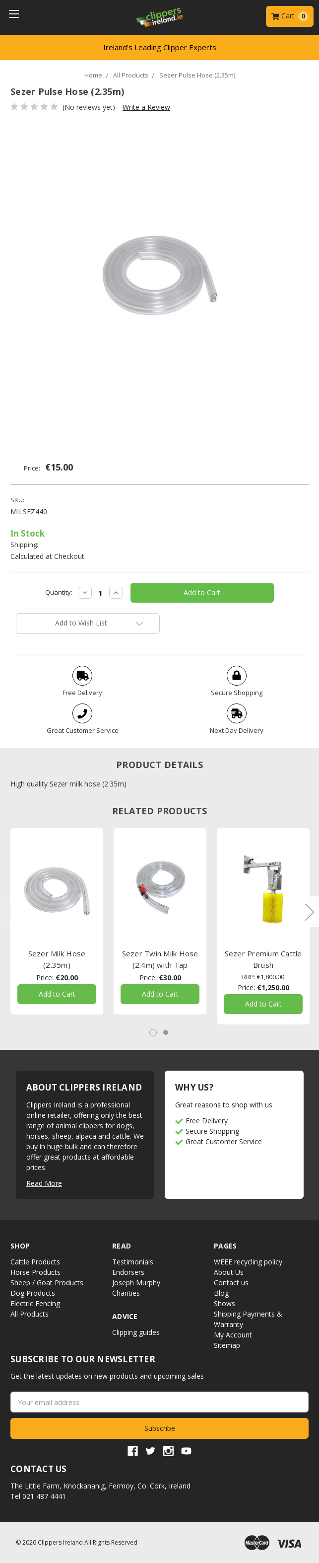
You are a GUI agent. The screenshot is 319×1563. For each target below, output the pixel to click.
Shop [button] (20, 1245)
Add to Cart (57, 994)
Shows (224, 1303)
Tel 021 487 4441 (38, 1496)
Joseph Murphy (136, 1282)
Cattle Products (35, 1261)
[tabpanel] (57, 921)
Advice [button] (125, 1316)
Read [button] (121, 1245)
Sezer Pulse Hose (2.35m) (197, 75)
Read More (44, 1183)
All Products (130, 75)
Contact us (231, 1282)
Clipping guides (136, 1332)
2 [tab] (165, 1032)
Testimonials (132, 1261)
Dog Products (32, 1293)
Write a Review (146, 107)
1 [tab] (153, 1032)
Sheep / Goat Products (46, 1282)
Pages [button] (225, 1245)
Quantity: (58, 592)
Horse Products (35, 1272)
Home (93, 75)
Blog (221, 1293)
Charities (126, 1293)
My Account (233, 1334)
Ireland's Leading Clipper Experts (159, 47)
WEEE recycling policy (248, 1261)
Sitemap (227, 1345)
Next (309, 911)
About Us (229, 1272)
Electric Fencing (35, 1303)
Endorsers (128, 1272)
